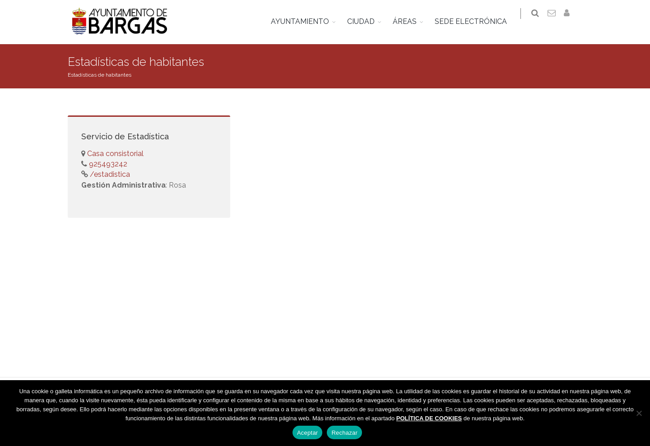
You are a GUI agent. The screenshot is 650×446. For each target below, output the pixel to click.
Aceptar (307, 432)
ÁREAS (410, 21)
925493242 (107, 164)
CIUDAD (367, 21)
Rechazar (344, 432)
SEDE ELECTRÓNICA (477, 21)
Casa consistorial (115, 153)
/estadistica (109, 174)
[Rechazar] (638, 413)
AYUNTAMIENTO (306, 21)
